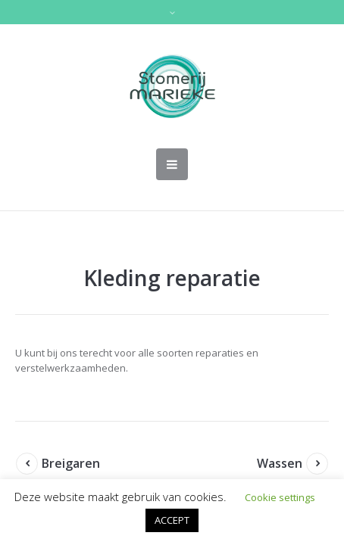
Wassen (279, 463)
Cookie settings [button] (280, 497)
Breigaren (71, 463)
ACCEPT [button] (172, 520)
